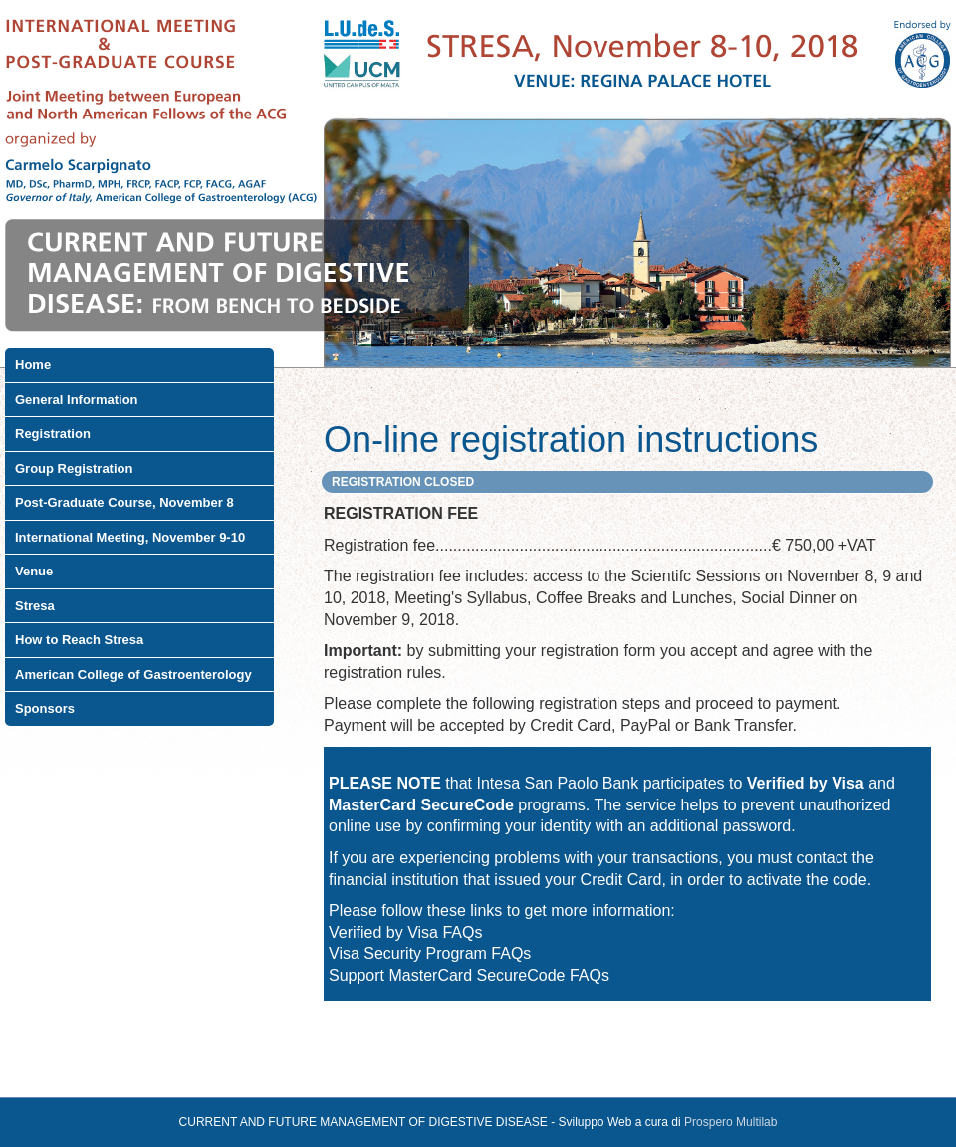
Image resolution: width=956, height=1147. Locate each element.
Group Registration (73, 468)
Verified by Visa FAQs (405, 932)
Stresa (35, 605)
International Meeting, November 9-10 (130, 537)
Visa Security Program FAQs (430, 953)
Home (33, 364)
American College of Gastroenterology (133, 674)
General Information (76, 399)
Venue (34, 571)
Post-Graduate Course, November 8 (124, 502)
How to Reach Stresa (79, 639)
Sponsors (45, 708)
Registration (53, 433)
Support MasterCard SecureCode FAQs (469, 975)
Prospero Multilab (730, 1122)
